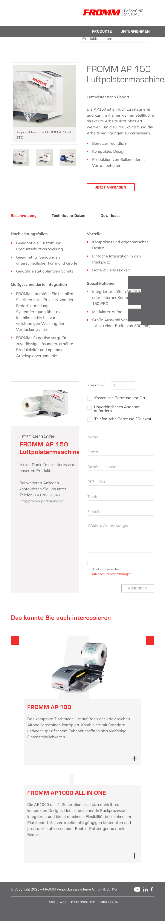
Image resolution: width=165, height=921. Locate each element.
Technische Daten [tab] (69, 216)
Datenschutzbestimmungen (113, 581)
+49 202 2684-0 (49, 495)
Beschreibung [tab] (24, 216)
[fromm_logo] (41, 13)
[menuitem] (102, 31)
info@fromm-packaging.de (44, 501)
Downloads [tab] (111, 216)
